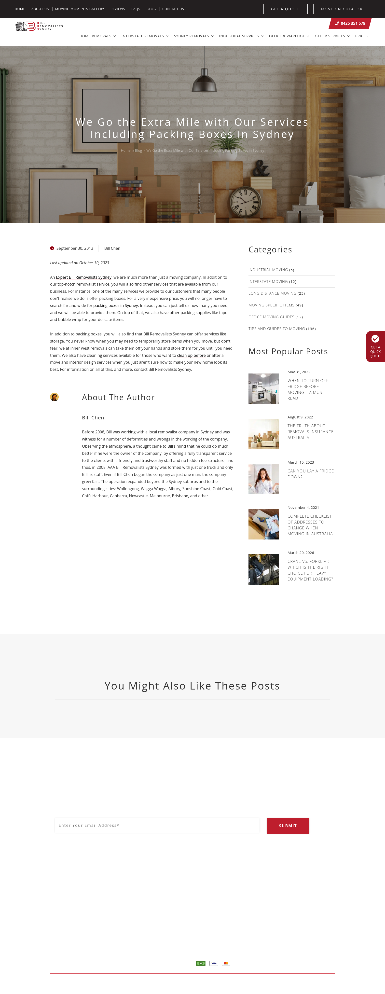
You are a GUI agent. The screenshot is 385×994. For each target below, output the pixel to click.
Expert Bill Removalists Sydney (83, 277)
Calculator (302, 923)
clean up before (191, 355)
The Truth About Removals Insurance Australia (311, 431)
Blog (151, 9)
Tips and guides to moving (276, 328)
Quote (299, 932)
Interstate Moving (268, 281)
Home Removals (98, 36)
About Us (40, 9)
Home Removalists (310, 913)
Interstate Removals (145, 36)
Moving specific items (271, 305)
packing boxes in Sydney (115, 305)
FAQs (135, 9)
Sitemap (137, 983)
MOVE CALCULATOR (342, 8)
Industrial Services (241, 36)
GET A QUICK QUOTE (375, 346)
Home (20, 9)
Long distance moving (272, 293)
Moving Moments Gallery (79, 9)
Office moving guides (271, 316)
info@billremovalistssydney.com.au (161, 930)
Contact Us (173, 9)
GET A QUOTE (285, 8)
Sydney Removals (194, 36)
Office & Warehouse (289, 36)
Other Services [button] (332, 36)
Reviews (117, 9)
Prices (361, 36)
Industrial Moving (268, 269)
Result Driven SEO (319, 983)
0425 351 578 (350, 23)
